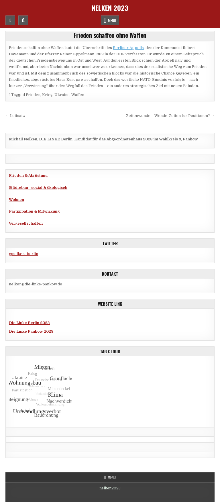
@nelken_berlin (23, 254)
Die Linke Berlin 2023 (29, 323)
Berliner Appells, (129, 48)
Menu (112, 20)
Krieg (47, 95)
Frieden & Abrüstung (28, 175)
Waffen (77, 95)
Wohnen (16, 199)
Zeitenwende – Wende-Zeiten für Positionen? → (170, 115)
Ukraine (62, 95)
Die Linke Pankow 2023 (31, 331)
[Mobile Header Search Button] (23, 20)
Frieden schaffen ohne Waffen (110, 35)
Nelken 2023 (110, 8)
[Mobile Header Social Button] (10, 20)
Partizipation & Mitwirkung (34, 211)
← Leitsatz (15, 115)
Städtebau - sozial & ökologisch (38, 187)
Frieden (33, 95)
